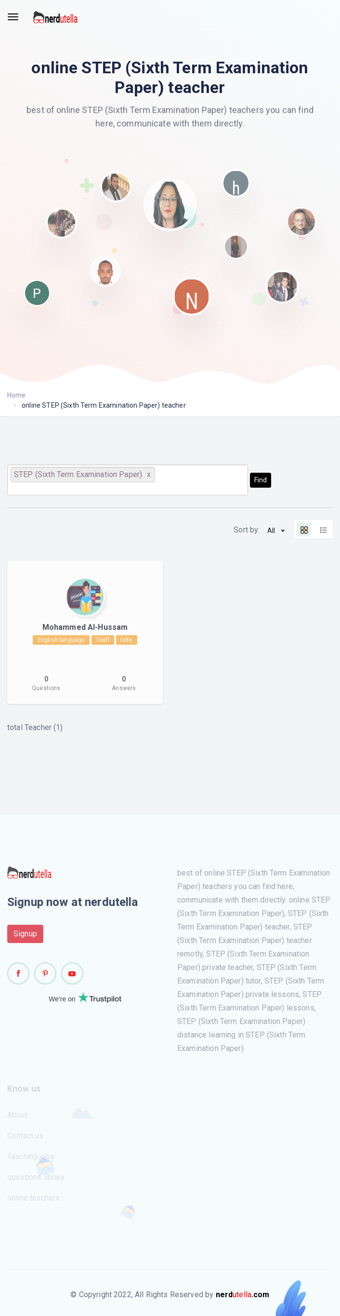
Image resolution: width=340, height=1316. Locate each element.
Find (260, 480)
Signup (25, 936)
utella (243, 1294)
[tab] (304, 529)
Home (16, 395)
